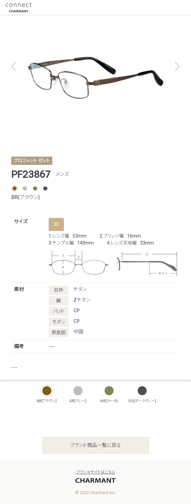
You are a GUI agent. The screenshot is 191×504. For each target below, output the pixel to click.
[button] (177, 66)
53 (56, 224)
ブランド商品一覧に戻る (95, 445)
